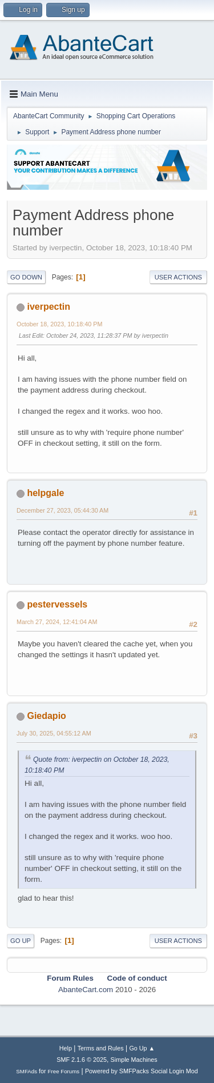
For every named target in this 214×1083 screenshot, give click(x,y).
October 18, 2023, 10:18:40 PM (59, 324)
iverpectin (48, 306)
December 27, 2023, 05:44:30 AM (62, 510)
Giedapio (46, 716)
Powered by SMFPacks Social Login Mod (141, 1071)
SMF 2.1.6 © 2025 (81, 1059)
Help (65, 1048)
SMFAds (26, 1071)
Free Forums (64, 1071)
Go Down (26, 277)
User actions (178, 277)
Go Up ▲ (142, 1048)
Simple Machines (134, 1059)
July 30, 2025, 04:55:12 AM (54, 733)
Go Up (20, 940)
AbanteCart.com (85, 989)
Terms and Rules (101, 1048)
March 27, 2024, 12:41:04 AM (57, 621)
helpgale (45, 493)
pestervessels (57, 604)
